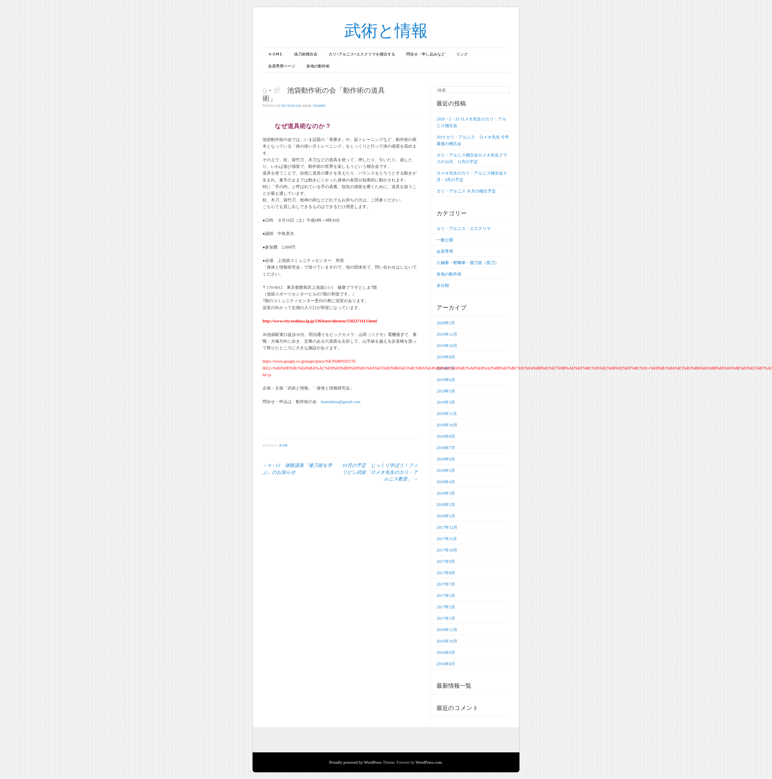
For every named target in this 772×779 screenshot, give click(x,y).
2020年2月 (446, 323)
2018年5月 (446, 470)
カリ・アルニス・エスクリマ (464, 228)
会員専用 (445, 251)
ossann (319, 105)
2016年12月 (447, 630)
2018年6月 (446, 459)
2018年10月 (447, 425)
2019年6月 (446, 380)
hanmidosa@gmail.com (340, 401)
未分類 (283, 445)
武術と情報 (386, 30)
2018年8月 (446, 436)
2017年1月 (446, 618)
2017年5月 (446, 595)
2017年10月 (447, 550)
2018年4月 (446, 482)
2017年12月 (447, 527)
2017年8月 (446, 573)
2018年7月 (446, 448)
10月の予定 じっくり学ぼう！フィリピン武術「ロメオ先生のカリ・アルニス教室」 (380, 472)
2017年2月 (446, 607)
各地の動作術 (318, 66)
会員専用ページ (281, 66)
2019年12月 (447, 334)
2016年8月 (446, 664)
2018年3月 (446, 493)
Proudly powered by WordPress (355, 762)
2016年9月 (446, 652)
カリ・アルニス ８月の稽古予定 (466, 191)
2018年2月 (446, 504)
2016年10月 (447, 641)
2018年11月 (447, 413)
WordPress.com (429, 762)
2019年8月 (446, 357)
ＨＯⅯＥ (275, 54)
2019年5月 (446, 391)
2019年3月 (446, 402)
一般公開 (445, 240)
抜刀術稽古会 (305, 54)
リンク (462, 54)
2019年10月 (447, 345)
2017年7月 (446, 584)
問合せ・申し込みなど (425, 54)
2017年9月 (446, 561)
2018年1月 (446, 516)
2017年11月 (447, 539)
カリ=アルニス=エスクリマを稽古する (362, 54)
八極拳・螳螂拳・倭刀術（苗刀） (468, 262)
